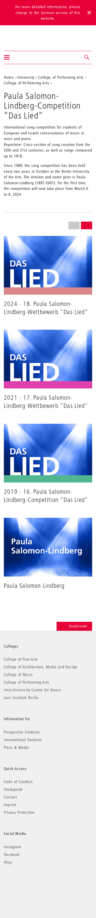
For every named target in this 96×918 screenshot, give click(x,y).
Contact (10, 796)
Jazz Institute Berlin (21, 697)
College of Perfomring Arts (26, 82)
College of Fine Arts (21, 659)
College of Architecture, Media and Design (40, 666)
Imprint (10, 804)
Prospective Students (22, 732)
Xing (8, 862)
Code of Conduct (18, 781)
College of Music (18, 674)
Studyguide (13, 789)
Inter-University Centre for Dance (32, 689)
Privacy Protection (19, 812)
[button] (87, 57)
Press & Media (16, 747)
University (26, 77)
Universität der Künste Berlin (24, 35)
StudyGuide (74, 626)
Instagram (12, 846)
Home (9, 77)
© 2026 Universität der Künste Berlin (30, 884)
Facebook (12, 854)
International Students (23, 739)
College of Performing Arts (61, 77)
